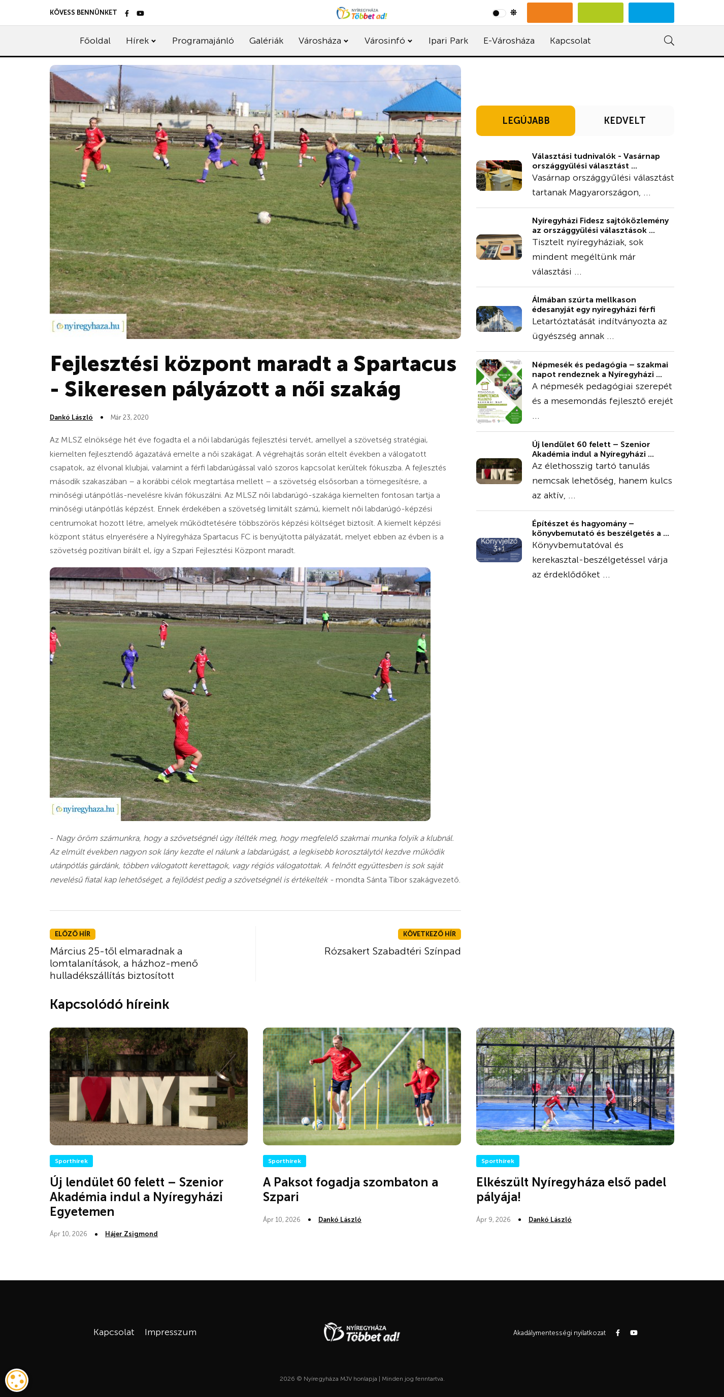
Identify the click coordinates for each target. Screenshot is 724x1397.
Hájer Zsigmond (131, 1234)
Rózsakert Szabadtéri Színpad (392, 951)
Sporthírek (71, 1161)
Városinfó (385, 40)
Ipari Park (448, 40)
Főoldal (95, 40)
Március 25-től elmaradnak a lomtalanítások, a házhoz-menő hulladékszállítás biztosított (124, 963)
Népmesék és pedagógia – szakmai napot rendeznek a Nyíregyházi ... (600, 369)
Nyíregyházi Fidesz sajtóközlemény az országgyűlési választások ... (600, 225)
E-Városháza (509, 40)
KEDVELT (625, 120)
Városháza (320, 40)
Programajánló (203, 40)
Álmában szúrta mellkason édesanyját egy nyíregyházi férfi (593, 304)
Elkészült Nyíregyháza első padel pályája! (571, 1189)
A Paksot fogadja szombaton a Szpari (350, 1189)
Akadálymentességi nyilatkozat (559, 1333)
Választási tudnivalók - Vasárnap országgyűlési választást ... (596, 161)
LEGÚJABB (526, 120)
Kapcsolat (570, 40)
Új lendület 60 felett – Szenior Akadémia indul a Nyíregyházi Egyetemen (136, 1197)
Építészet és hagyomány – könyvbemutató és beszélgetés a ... (600, 528)
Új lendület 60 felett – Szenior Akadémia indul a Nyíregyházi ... (593, 449)
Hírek (137, 40)
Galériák (266, 40)
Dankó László (71, 417)
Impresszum (170, 1332)
